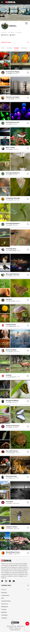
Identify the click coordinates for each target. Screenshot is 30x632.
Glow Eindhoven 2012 (12, 122)
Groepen (16, 48)
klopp (10, 402)
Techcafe (3, 609)
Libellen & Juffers (11, 527)
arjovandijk (11, 98)
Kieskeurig (4, 592)
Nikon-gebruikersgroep (13, 274)
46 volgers (11, 32)
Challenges (24, 48)
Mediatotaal (4, 606)
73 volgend (18, 32)
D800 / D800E (10, 147)
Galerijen (9, 48)
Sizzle (10, 427)
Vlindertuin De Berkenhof (14, 425)
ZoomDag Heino (11, 249)
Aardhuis (8, 375)
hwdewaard (12, 452)
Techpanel (4, 618)
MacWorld (4, 612)
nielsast (11, 149)
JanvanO (11, 200)
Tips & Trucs (4, 604)
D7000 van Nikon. (11, 350)
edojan (10, 553)
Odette (10, 478)
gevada (11, 351)
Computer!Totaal (5, 601)
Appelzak (9, 299)
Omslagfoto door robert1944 (9, 6)
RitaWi (10, 73)
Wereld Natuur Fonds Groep (15, 552)
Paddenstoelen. (11, 324)
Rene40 (11, 528)
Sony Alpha (9, 501)
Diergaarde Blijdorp (12, 400)
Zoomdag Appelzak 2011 (14, 223)
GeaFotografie (12, 250)
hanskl (10, 275)
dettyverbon (12, 301)
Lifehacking (4, 615)
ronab (10, 124)
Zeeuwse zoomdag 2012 (14, 97)
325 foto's (4, 32)
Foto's (3, 48)
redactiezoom (12, 326)
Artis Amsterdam (11, 476)
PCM (2, 598)
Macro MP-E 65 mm (12, 451)
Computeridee (5, 595)
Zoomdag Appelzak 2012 (14, 173)
